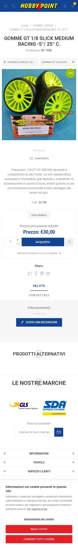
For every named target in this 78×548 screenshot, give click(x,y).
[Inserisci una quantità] (10, 242)
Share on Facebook (36, 273)
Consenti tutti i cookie (39, 539)
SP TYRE (46, 50)
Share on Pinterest (42, 273)
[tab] (39, 286)
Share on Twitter (30, 273)
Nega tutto (39, 529)
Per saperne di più (37, 509)
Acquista (42, 242)
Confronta (42, 158)
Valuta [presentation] (39, 286)
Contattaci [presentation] (39, 295)
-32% (70, 73)
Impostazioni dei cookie (39, 519)
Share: (39, 266)
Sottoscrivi (58, 432)
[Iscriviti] (34, 432)
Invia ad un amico (48, 273)
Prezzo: (31, 232)
